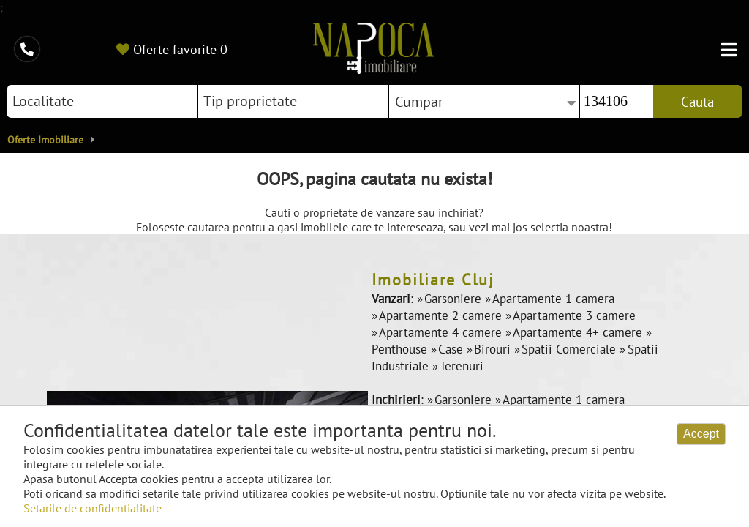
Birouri (494, 349)
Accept (701, 433)
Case (452, 349)
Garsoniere (454, 299)
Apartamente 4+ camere (579, 332)
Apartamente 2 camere (442, 315)
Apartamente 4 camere (442, 332)
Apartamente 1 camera (553, 299)
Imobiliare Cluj (433, 279)
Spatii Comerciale (571, 349)
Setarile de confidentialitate (92, 508)
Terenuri (461, 366)
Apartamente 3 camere (574, 315)
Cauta (697, 102)
